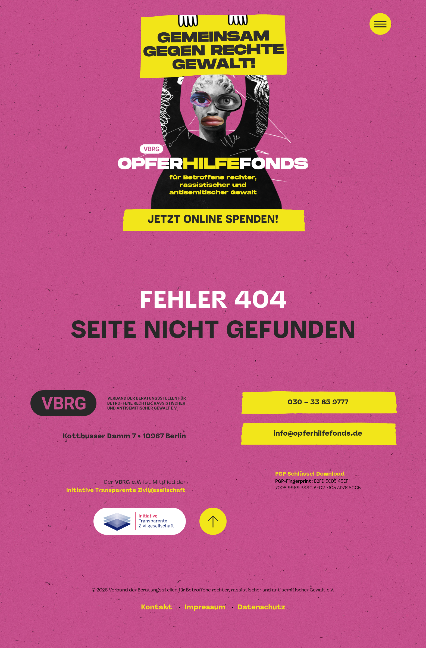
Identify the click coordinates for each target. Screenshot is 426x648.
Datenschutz (261, 607)
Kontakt (157, 607)
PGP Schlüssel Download (309, 474)
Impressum (206, 607)
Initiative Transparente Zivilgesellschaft (126, 490)
